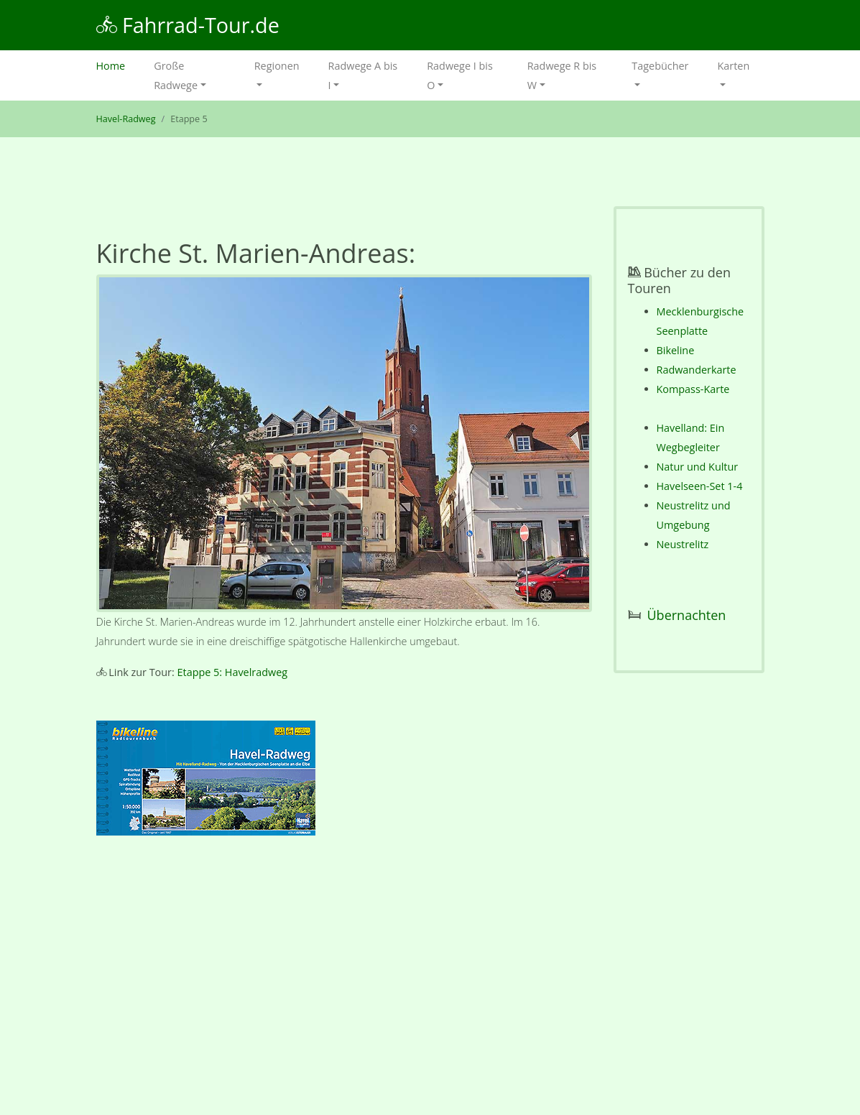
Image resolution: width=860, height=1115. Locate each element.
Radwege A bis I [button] (363, 75)
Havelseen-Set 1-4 (700, 486)
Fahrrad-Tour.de (187, 25)
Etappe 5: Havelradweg (232, 672)
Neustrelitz (683, 544)
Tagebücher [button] (660, 66)
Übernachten (686, 615)
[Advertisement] (344, 978)
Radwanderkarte (696, 369)
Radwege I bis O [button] (460, 75)
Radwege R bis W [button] (561, 75)
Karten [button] (734, 66)
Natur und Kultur (698, 466)
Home (118, 64)
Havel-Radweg (126, 119)
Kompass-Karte (693, 389)
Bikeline (676, 350)
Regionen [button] (277, 66)
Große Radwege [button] (176, 75)
